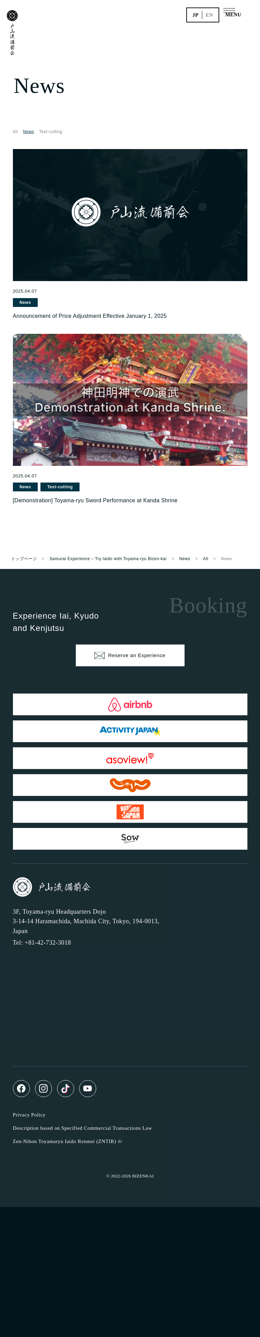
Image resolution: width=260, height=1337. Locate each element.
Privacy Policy (29, 1115)
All (15, 132)
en (209, 15)
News (25, 302)
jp (195, 15)
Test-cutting (51, 132)
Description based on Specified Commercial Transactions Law (82, 1128)
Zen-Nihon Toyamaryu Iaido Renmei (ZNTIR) (64, 1141)
